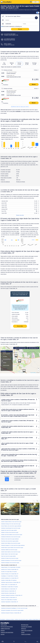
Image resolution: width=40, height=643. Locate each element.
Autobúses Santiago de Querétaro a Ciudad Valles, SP (11, 598)
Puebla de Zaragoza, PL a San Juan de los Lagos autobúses (13, 548)
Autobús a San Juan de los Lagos (21, 622)
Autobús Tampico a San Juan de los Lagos (9, 557)
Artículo (23, 632)
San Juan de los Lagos (20, 351)
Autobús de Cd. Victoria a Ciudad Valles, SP (9, 572)
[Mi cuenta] (30, 2)
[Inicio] (14, 2)
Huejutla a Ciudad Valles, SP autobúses (9, 583)
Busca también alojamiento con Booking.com (12, 26)
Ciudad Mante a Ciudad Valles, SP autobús (9, 590)
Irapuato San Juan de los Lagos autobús (9, 533)
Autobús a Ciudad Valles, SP (34, 622)
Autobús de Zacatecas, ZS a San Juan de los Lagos (11, 563)
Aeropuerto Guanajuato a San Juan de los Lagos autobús (12, 613)
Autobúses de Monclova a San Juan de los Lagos (10, 540)
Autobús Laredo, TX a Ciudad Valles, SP (9, 587)
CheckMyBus (2, 622)
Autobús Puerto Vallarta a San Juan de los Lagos (10, 546)
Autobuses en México (10, 622)
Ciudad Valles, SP (33, 351)
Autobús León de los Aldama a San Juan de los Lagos (11, 537)
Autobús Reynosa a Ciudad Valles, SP (8, 594)
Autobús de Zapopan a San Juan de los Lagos (10, 565)
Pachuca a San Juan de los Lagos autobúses (10, 542)
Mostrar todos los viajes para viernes (20, 106)
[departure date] (13, 23)
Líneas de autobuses (26, 633)
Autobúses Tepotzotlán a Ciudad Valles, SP (9, 605)
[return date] (30, 23)
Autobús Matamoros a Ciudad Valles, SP (9, 592)
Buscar (34, 84)
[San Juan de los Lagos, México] (21, 16)
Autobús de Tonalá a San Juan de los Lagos (9, 561)
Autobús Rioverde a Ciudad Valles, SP (8, 596)
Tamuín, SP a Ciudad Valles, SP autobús (9, 602)
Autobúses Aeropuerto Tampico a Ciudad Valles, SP (11, 616)
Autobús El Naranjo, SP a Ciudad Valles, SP (9, 577)
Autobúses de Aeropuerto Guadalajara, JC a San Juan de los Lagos (14, 611)
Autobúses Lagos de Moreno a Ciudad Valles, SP (10, 585)
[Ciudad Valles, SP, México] (21, 20)
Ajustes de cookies (26, 630)
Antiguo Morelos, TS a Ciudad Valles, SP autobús (10, 570)
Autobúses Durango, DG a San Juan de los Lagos (10, 527)
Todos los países (25, 637)
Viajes (22, 635)
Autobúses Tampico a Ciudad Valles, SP (9, 600)
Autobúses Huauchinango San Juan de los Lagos (10, 531)
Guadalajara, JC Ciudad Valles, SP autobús (9, 579)
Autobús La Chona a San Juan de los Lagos (9, 535)
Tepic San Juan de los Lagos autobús (8, 559)
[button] (19, 364)
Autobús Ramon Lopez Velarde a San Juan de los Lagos (12, 550)
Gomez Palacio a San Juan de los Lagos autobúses (11, 529)
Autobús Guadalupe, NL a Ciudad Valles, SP (9, 581)
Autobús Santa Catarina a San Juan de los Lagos (10, 555)
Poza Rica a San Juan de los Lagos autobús (9, 544)
